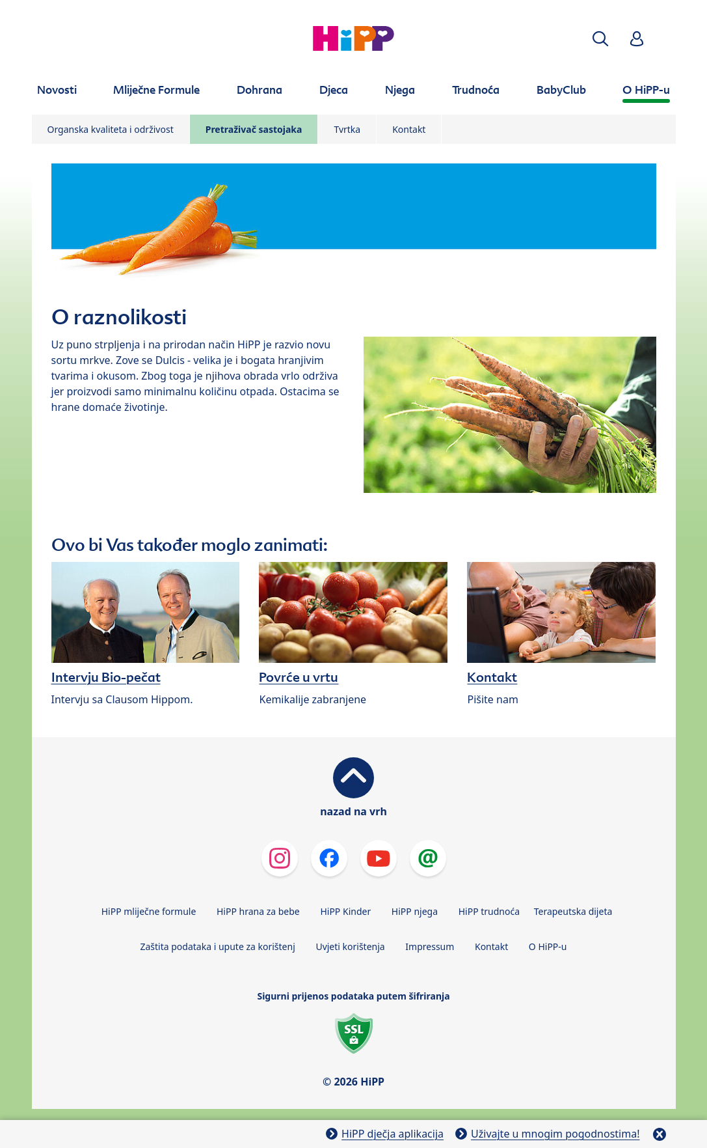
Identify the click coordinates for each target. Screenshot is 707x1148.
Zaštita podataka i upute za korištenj (217, 946)
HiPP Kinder (345, 911)
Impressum (429, 946)
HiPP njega (415, 911)
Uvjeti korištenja (349, 946)
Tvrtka (347, 129)
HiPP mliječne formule (148, 911)
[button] (600, 39)
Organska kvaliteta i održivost (110, 129)
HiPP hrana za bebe (258, 911)
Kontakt (408, 129)
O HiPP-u (548, 946)
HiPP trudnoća (489, 911)
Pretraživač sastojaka (254, 129)
